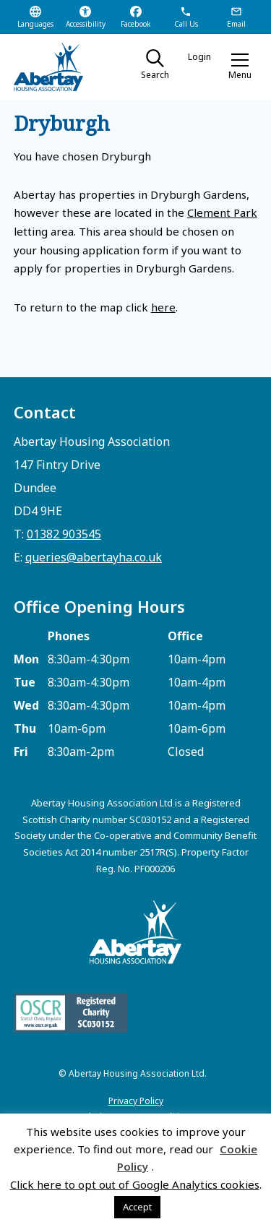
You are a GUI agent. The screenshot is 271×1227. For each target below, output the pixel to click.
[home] (61, 67)
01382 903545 (64, 534)
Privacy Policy (135, 1101)
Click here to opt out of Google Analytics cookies (134, 1184)
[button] (240, 66)
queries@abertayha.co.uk (93, 557)
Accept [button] (137, 1206)
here (163, 307)
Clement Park (222, 212)
